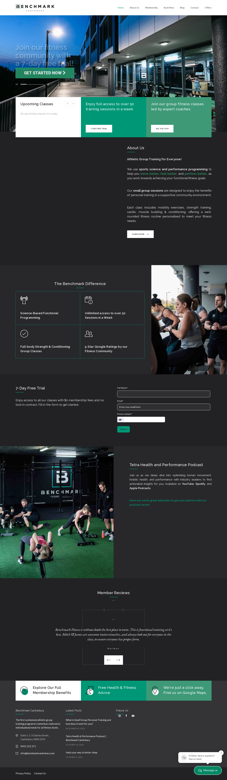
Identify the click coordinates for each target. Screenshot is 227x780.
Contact (195, 7)
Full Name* (122, 388)
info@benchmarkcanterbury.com (37, 753)
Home (121, 7)
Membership (151, 7)
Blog (182, 7)
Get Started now (45, 78)
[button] (120, 419)
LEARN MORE (138, 234)
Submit (123, 429)
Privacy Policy (23, 773)
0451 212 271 (28, 746)
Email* (120, 401)
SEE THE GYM (162, 128)
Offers (208, 7)
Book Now (169, 7)
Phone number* (124, 414)
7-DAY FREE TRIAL (99, 128)
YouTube (188, 483)
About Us (134, 7)
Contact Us (40, 773)
